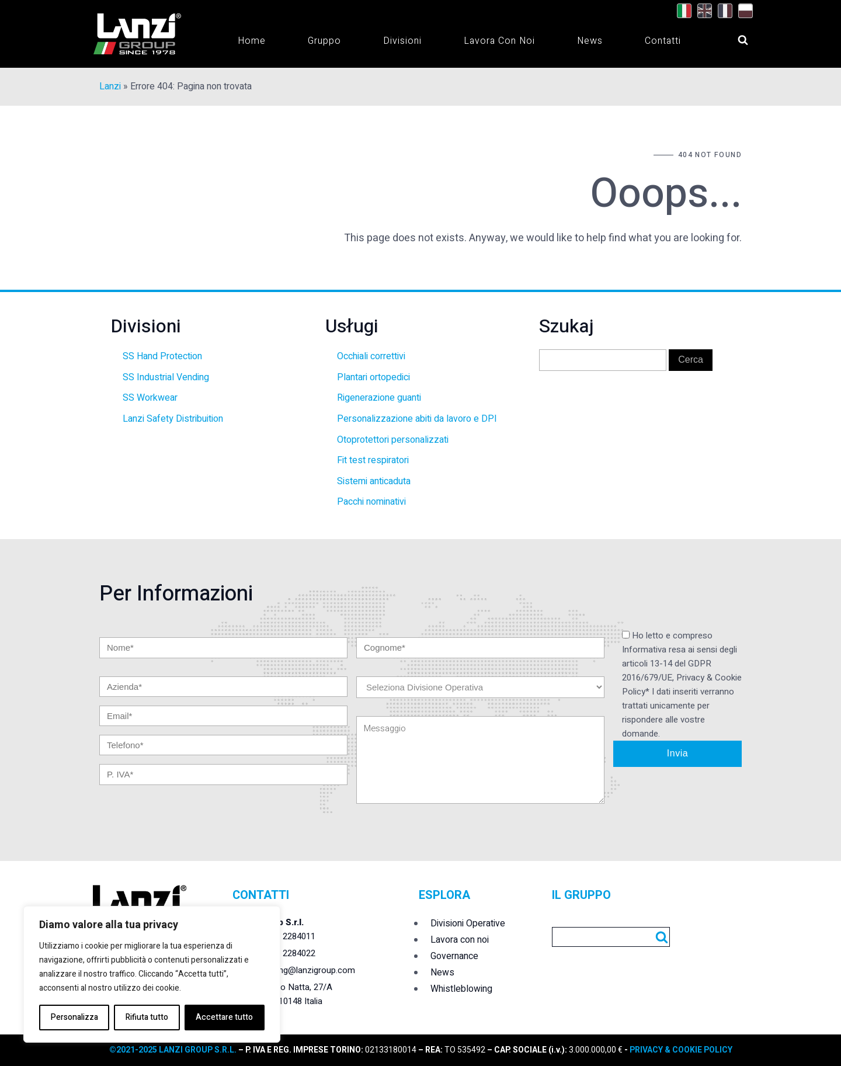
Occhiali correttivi (371, 356)
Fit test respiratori (373, 460)
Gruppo (324, 41)
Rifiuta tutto (147, 1017)
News (590, 41)
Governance (454, 956)
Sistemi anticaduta (374, 481)
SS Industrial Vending (166, 377)
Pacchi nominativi (371, 502)
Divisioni (402, 41)
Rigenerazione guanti (379, 398)
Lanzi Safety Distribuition (173, 419)
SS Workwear (150, 398)
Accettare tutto (224, 1017)
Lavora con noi (499, 41)
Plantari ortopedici (373, 377)
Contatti (663, 41)
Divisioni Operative (467, 923)
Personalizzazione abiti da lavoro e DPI (417, 419)
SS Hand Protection (162, 356)
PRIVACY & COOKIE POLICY (680, 1050)
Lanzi (110, 86)
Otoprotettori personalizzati (393, 440)
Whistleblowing (461, 989)
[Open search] (732, 37)
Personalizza (74, 1017)
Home (252, 41)
